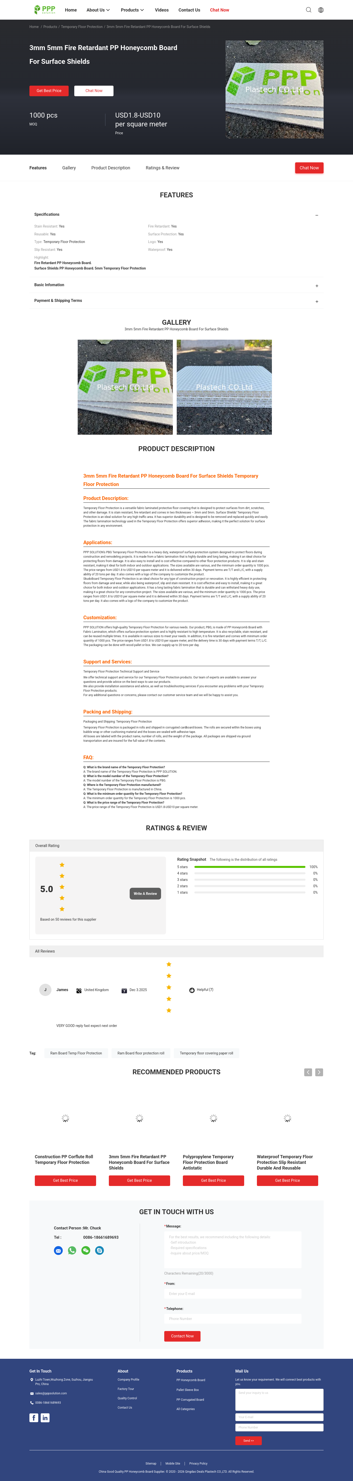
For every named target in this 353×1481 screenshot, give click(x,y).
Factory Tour (126, 1389)
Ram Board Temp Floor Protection (76, 1053)
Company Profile (128, 1379)
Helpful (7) (205, 990)
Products (50, 27)
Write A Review (145, 894)
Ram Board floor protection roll (141, 1053)
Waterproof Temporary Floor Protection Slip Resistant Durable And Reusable (285, 1162)
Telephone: (174, 1309)
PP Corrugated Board (190, 1399)
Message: (173, 1226)
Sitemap (151, 1463)
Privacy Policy (198, 1463)
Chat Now (94, 90)
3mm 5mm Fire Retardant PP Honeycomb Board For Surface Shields (139, 1162)
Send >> (248, 1440)
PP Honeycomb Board (190, 1380)
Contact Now (182, 1336)
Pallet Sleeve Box (187, 1390)
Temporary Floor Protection (82, 27)
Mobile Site (172, 1463)
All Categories (185, 1409)
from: (170, 1284)
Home (34, 27)
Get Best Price (49, 90)
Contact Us (125, 1407)
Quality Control (127, 1398)
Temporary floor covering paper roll (206, 1053)
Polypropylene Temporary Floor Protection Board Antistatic (208, 1162)
